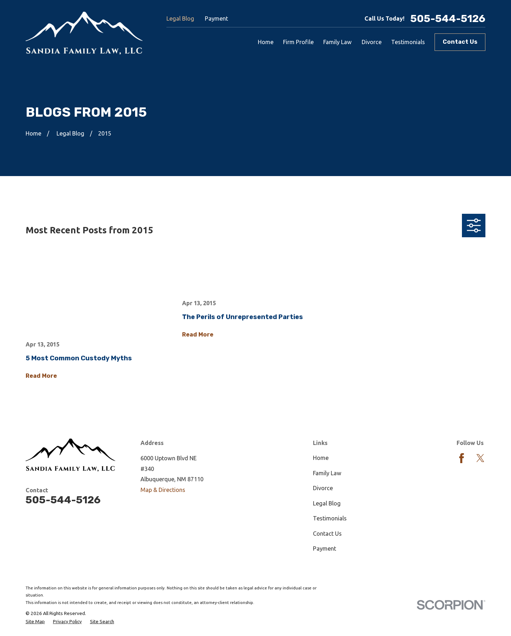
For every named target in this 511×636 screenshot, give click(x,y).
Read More (41, 376)
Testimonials (330, 518)
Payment (216, 18)
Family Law (327, 473)
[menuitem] (35, 622)
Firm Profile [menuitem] (298, 42)
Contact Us (460, 41)
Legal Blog (180, 18)
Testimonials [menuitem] (408, 42)
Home (321, 458)
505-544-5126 (447, 19)
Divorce (323, 488)
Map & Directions (162, 490)
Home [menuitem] (265, 42)
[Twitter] (480, 458)
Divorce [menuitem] (372, 42)
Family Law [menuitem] (337, 42)
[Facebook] (462, 458)
